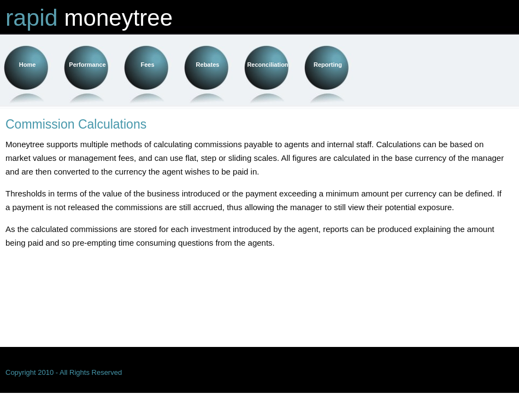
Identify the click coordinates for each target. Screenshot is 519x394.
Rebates (208, 64)
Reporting (328, 64)
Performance (87, 64)
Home (27, 64)
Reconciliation (267, 64)
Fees (147, 64)
